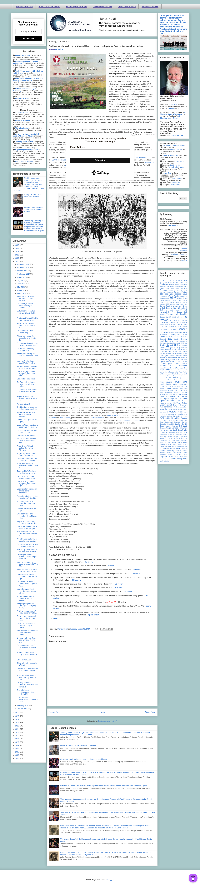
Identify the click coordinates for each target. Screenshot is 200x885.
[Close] (133, 133)
